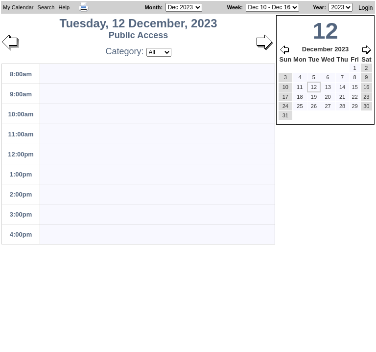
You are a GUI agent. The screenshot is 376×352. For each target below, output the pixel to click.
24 (285, 106)
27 (327, 106)
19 (314, 97)
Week (234, 7)
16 (366, 87)
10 (285, 87)
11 (300, 87)
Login (365, 7)
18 (300, 97)
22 (355, 97)
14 (342, 87)
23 (366, 97)
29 (355, 106)
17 (285, 97)
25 (300, 106)
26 (314, 106)
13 (328, 87)
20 (327, 97)
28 (342, 106)
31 (285, 115)
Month (152, 7)
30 (366, 106)
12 (314, 87)
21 (342, 97)
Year (318, 7)
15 (355, 87)
